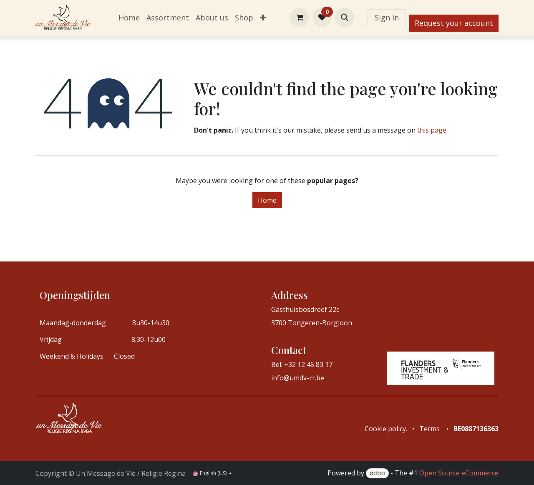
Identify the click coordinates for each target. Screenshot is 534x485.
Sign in (387, 18)
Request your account (454, 23)
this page (431, 130)
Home (267, 200)
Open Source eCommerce (459, 472)
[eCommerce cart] (299, 17)
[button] (344, 17)
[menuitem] (129, 18)
